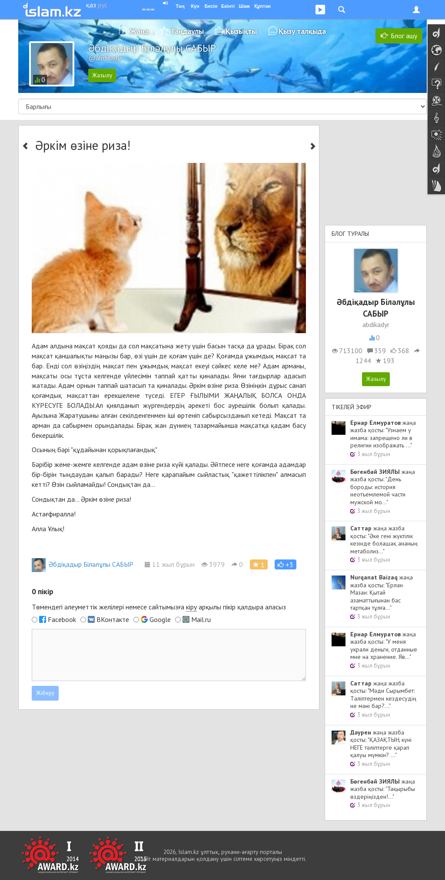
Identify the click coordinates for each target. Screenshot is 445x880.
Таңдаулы (187, 31)
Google (160, 619)
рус (102, 4)
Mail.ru (201, 619)
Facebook (62, 619)
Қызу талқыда (302, 31)
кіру (191, 606)
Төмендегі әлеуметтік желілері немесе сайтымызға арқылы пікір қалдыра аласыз (159, 607)
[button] (285, 564)
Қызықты (241, 31)
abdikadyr (375, 324)
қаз (91, 4)
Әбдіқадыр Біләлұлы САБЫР (82, 564)
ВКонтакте (112, 619)
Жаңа (139, 31)
